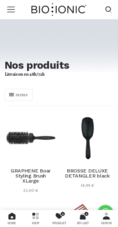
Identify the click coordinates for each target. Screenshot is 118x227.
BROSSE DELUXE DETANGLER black (87, 173)
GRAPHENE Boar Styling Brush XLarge (31, 175)
